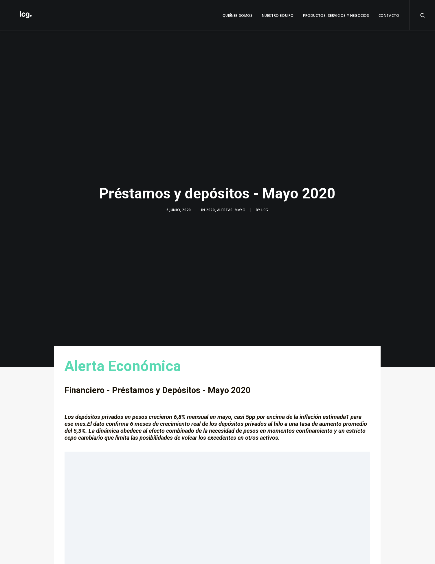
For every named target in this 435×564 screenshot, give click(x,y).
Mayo (240, 207)
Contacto (389, 15)
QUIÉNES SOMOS (238, 15)
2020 (210, 207)
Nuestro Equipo (278, 15)
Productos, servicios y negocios (336, 15)
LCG (264, 207)
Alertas (225, 207)
